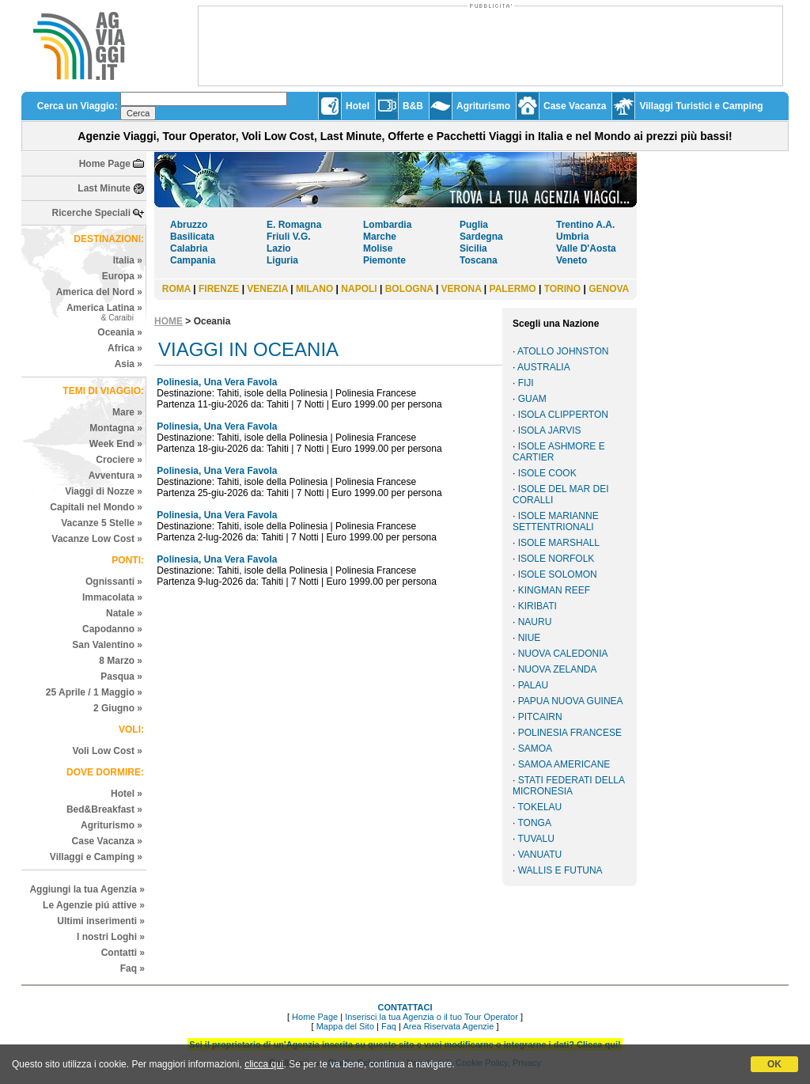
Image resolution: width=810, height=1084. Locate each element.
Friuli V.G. (289, 236)
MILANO (314, 288)
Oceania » (119, 332)
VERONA (461, 288)
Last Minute (104, 188)
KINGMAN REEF (554, 590)
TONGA (534, 822)
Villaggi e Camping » (96, 856)
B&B (413, 106)
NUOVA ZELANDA (557, 669)
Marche (379, 236)
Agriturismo (483, 106)
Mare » (127, 412)
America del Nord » (99, 292)
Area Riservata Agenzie (448, 1026)
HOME (168, 321)
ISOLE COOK (547, 473)
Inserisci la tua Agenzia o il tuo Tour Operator (431, 1016)
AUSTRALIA (543, 367)
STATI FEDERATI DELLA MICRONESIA (568, 786)
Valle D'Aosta (586, 248)
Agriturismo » (111, 825)
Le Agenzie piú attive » (94, 905)
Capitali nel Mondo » (96, 507)
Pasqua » (121, 676)
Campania (192, 260)
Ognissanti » (113, 581)
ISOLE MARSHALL (559, 542)
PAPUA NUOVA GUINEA (570, 701)
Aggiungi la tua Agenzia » (87, 889)
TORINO (562, 288)
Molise (377, 248)
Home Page (105, 163)
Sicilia (473, 248)
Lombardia (387, 224)
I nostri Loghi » (111, 936)
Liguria (282, 260)
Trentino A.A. (585, 224)
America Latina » (104, 312)
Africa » (125, 348)
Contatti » (123, 952)
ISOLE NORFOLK (556, 558)
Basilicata (192, 236)
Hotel (357, 106)
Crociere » (119, 459)
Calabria (188, 248)
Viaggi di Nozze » (103, 491)
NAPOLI (359, 288)
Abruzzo (188, 224)
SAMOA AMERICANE (564, 764)
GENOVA (609, 288)
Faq (388, 1026)
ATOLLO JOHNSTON (562, 351)
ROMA (176, 288)
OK (774, 1064)
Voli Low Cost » (107, 750)
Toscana (479, 260)
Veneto (571, 260)
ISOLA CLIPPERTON (563, 414)
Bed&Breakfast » (104, 809)
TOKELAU (539, 807)
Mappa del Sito (345, 1026)
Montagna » (115, 428)
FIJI (526, 382)
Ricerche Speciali (91, 212)
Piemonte (384, 260)
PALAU (533, 685)
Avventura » (115, 475)
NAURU (535, 621)
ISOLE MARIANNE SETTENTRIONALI (556, 521)
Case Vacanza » (107, 841)
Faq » (132, 968)
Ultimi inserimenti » (101, 921)
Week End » (115, 443)
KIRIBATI (537, 606)
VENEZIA (267, 288)
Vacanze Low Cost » (96, 538)
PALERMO (513, 288)
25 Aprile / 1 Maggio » (94, 692)
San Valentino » (107, 644)
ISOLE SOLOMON (557, 574)
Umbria (572, 236)
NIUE (529, 637)
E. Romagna (294, 224)
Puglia (474, 224)
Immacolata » (112, 597)
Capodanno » (112, 629)
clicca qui (263, 1064)
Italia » (127, 260)
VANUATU (540, 854)
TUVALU (535, 838)
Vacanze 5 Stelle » (101, 523)
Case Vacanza (574, 106)
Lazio (279, 248)
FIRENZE (219, 288)
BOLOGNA (409, 288)
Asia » (128, 364)
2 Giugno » (117, 708)
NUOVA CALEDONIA (563, 653)
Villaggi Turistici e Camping (701, 106)
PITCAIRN (540, 716)
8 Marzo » (120, 660)
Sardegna (481, 236)
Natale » (124, 613)
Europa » (122, 276)
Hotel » (126, 793)
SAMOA (535, 748)
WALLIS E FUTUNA (560, 870)
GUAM (532, 398)
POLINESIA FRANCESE (570, 732)
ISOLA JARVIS (549, 430)
